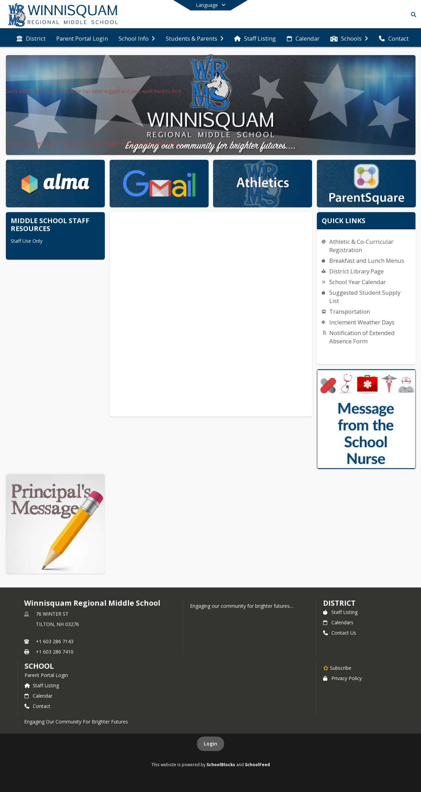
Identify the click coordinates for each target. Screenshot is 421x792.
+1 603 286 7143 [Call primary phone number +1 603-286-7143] (54, 641)
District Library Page (356, 271)
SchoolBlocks (221, 764)
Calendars (338, 622)
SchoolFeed (257, 764)
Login (210, 743)
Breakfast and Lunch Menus (366, 260)
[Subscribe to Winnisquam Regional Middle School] (337, 667)
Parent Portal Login (46, 675)
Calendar (38, 695)
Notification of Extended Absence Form (362, 337)
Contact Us (339, 632)
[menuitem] (31, 38)
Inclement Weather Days (361, 322)
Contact (37, 706)
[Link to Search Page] (412, 14)
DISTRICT (339, 603)
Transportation (349, 311)
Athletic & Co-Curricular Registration (361, 246)
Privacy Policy (342, 678)
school (39, 666)
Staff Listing (340, 612)
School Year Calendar (357, 282)
